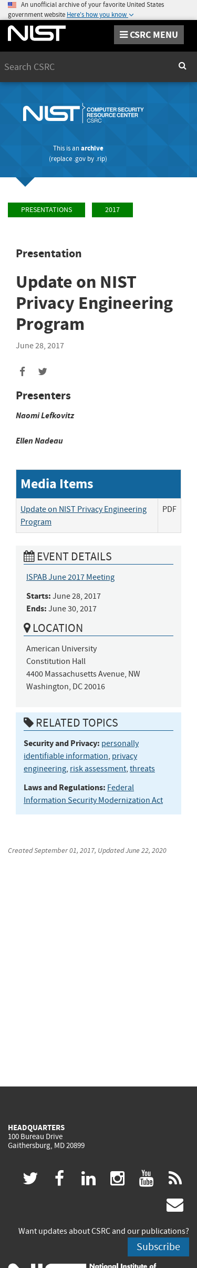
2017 (112, 210)
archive (92, 148)
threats (142, 768)
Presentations (46, 210)
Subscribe (158, 1246)
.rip (100, 158)
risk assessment (98, 768)
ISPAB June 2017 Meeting (70, 577)
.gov (80, 158)
